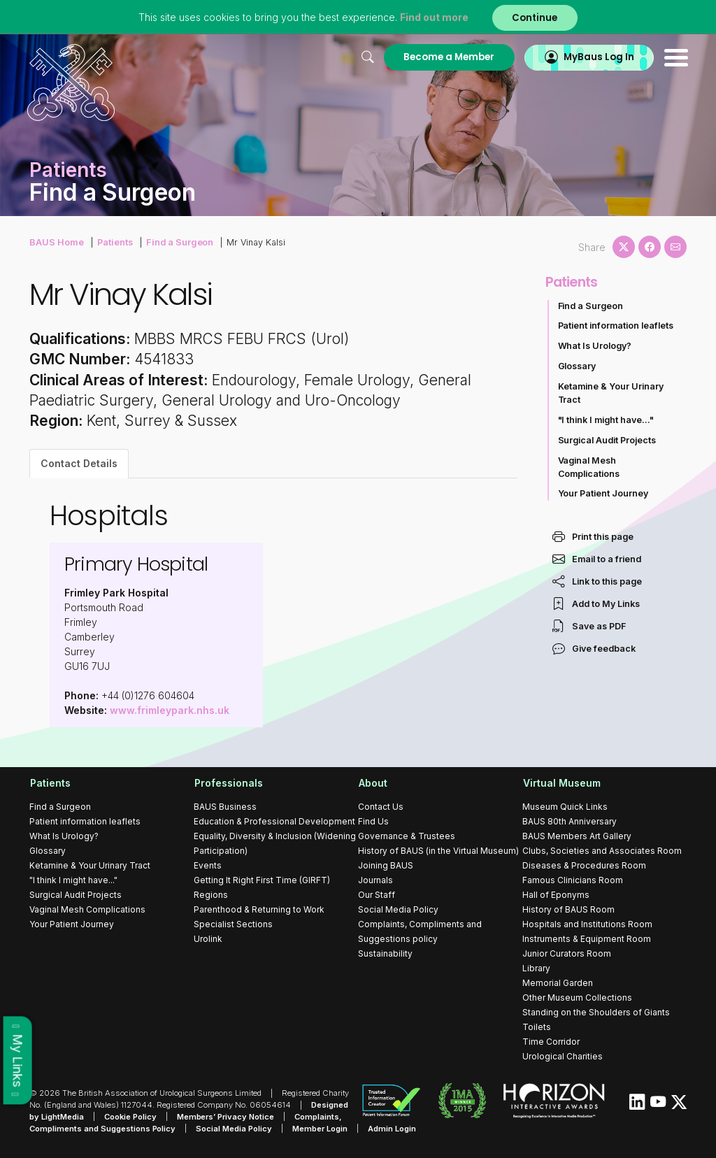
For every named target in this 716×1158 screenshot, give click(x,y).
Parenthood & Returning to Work (259, 909)
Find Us (373, 821)
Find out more (433, 17)
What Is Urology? (595, 346)
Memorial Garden (557, 983)
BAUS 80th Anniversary (569, 821)
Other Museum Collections (577, 997)
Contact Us (380, 806)
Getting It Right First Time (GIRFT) (262, 880)
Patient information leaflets (616, 325)
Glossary (577, 366)
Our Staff (376, 894)
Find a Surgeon (177, 241)
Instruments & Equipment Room (586, 939)
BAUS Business (225, 806)
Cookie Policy (130, 1116)
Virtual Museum (561, 783)
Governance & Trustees (406, 836)
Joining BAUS (385, 865)
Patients (113, 241)
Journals (375, 880)
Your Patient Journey (603, 493)
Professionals (228, 783)
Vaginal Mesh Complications (589, 467)
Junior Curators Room (566, 953)
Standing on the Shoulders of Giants (596, 1012)
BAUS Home (56, 241)
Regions (211, 894)
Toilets (536, 1027)
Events (208, 865)
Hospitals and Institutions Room (587, 924)
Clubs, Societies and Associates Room (602, 850)
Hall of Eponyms (555, 894)
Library (536, 968)
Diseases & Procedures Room (584, 865)
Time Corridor (551, 1041)
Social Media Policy (398, 909)
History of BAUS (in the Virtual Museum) (438, 850)
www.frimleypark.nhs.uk (169, 710)
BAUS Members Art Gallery (576, 836)
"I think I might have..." (606, 420)
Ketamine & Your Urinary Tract (611, 393)
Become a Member (444, 57)
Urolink (208, 939)
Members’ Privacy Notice (226, 1116)
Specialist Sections (233, 924)
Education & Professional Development (274, 821)
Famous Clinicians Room (572, 880)
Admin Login (392, 1128)
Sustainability (385, 953)
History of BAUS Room (568, 909)
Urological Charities (562, 1056)
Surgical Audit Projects (607, 440)
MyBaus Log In (595, 57)
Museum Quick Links (565, 806)
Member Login (320, 1128)
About (372, 783)
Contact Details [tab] (79, 463)
